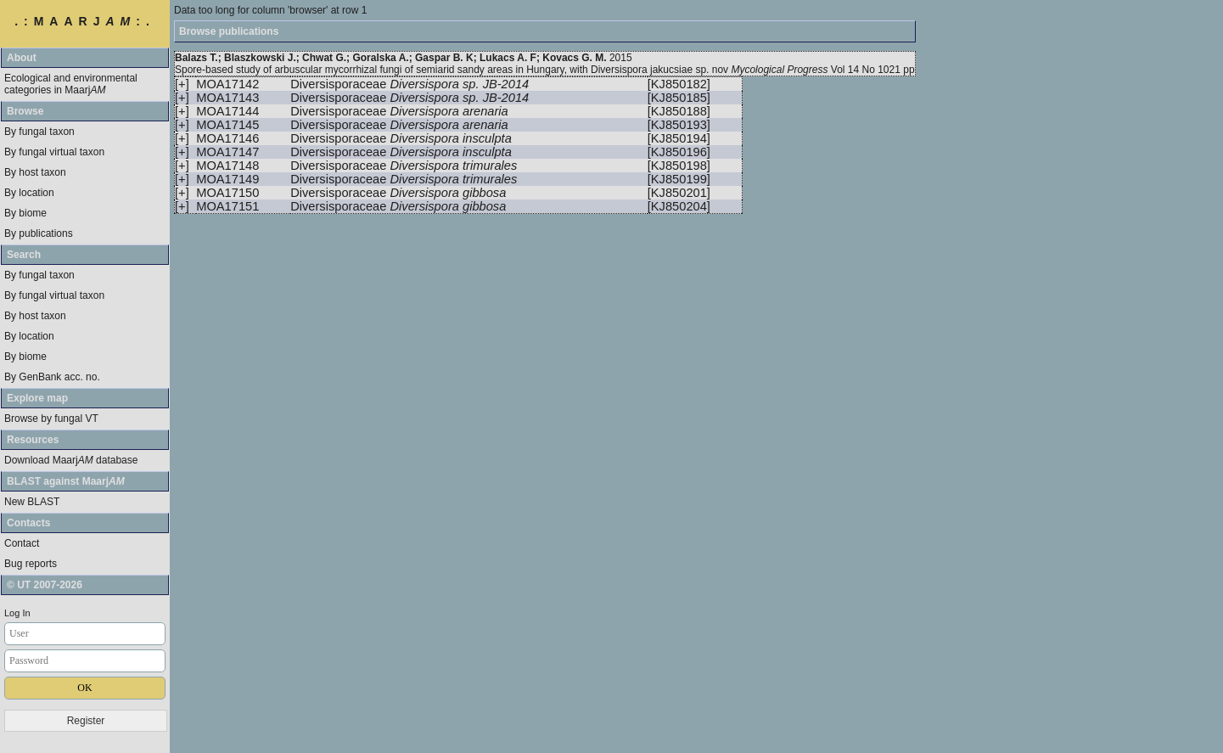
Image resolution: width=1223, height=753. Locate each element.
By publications (38, 233)
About (21, 58)
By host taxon (35, 172)
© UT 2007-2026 (44, 585)
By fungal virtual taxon (54, 152)
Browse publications (228, 31)
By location (29, 193)
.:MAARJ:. (84, 21)
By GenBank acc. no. (52, 377)
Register (86, 721)
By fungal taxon (39, 132)
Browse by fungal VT (51, 418)
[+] (182, 84)
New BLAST (31, 502)
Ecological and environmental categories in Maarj (70, 84)
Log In (17, 613)
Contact (21, 543)
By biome (25, 213)
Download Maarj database (70, 460)
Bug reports (30, 564)
